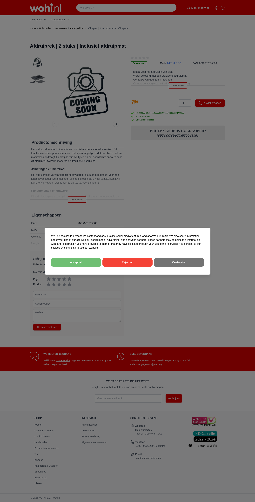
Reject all (127, 262)
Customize (178, 262)
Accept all (76, 262)
